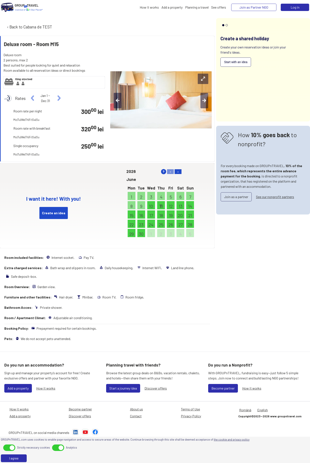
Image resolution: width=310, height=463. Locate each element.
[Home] (7, 7)
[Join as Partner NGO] (254, 7)
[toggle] (9, 447)
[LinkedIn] (75, 432)
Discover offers (155, 388)
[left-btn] (117, 100)
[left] (32, 98)
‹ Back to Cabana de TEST (29, 26)
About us (136, 409)
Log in (295, 7)
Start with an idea (235, 62)
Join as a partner (236, 197)
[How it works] (149, 7)
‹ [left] (170, 171)
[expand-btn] (203, 79)
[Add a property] (172, 7)
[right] (58, 98)
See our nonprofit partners (275, 197)
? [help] (163, 171)
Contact (136, 416)
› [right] (178, 171)
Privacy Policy (191, 416)
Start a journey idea (123, 388)
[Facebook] (95, 432)
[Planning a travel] (196, 7)
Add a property (18, 388)
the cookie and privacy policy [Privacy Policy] (232, 439)
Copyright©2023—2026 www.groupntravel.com (269, 416)
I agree (14, 458)
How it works (45, 388)
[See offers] (218, 7)
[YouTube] (85, 432)
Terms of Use (190, 409)
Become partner (223, 388)
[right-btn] (204, 100)
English (262, 410)
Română (245, 410)
